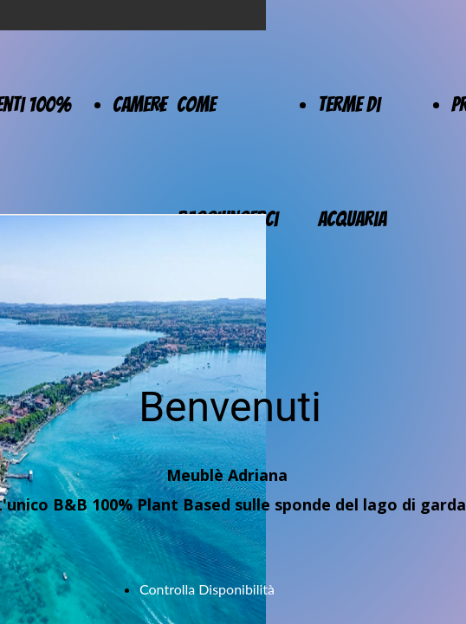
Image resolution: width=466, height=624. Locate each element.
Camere (139, 104)
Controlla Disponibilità (207, 589)
